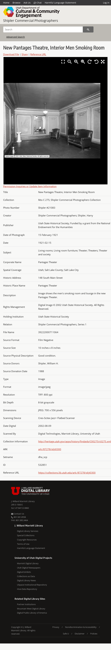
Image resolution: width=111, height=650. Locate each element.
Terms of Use (23, 544)
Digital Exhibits (24, 572)
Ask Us (27, 2)
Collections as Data (26, 576)
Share (24, 54)
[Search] (43, 29)
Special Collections (25, 535)
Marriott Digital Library (28, 563)
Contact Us (17, 513)
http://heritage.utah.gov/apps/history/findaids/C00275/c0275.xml (74, 441)
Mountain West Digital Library (31, 608)
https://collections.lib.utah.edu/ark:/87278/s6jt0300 (67, 472)
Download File (11, 54)
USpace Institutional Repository (32, 584)
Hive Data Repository (27, 589)
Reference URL (38, 54)
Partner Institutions (26, 604)
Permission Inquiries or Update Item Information (30, 186)
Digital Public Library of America (32, 612)
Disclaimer (79, 633)
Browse (16, 2)
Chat (38, 2)
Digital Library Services (27, 531)
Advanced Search (15, 36)
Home (6, 2)
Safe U (66, 633)
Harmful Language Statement (60, 2)
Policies (93, 633)
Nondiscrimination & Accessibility (81, 627)
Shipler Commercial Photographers (30, 20)
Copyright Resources (27, 539)
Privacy (55, 627)
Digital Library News (26, 580)
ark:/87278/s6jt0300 (49, 449)
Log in (106, 2)
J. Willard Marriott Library (23, 501)
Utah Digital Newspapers (28, 567)
